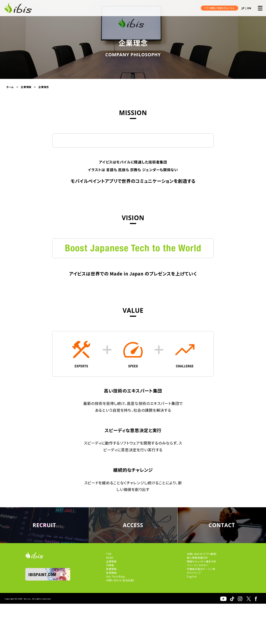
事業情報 (111, 604)
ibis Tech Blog (115, 612)
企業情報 (111, 596)
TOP (109, 589)
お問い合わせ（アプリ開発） (202, 589)
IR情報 (110, 600)
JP (243, 8)
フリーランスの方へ (198, 600)
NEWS (110, 593)
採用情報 (111, 608)
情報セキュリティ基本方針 (201, 596)
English (192, 612)
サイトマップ (194, 608)
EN (249, 8)
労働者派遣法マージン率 (201, 604)
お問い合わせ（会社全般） (120, 615)
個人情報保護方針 (197, 593)
